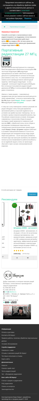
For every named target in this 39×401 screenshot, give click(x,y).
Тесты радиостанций (9, 371)
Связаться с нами (8, 350)
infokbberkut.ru (10, 291)
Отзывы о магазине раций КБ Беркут (14, 353)
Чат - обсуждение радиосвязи (12, 374)
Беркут (17, 100)
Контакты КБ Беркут (8, 335)
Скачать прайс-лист (8, 368)
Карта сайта (6, 359)
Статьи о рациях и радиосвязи (12, 380)
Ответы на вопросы (8, 386)
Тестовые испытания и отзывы (12, 356)
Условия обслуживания (9, 344)
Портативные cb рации (17, 27)
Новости (4, 365)
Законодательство (8, 389)
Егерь (23, 100)
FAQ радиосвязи (7, 383)
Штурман (20, 102)
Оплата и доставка (8, 332)
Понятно (28, 18)
